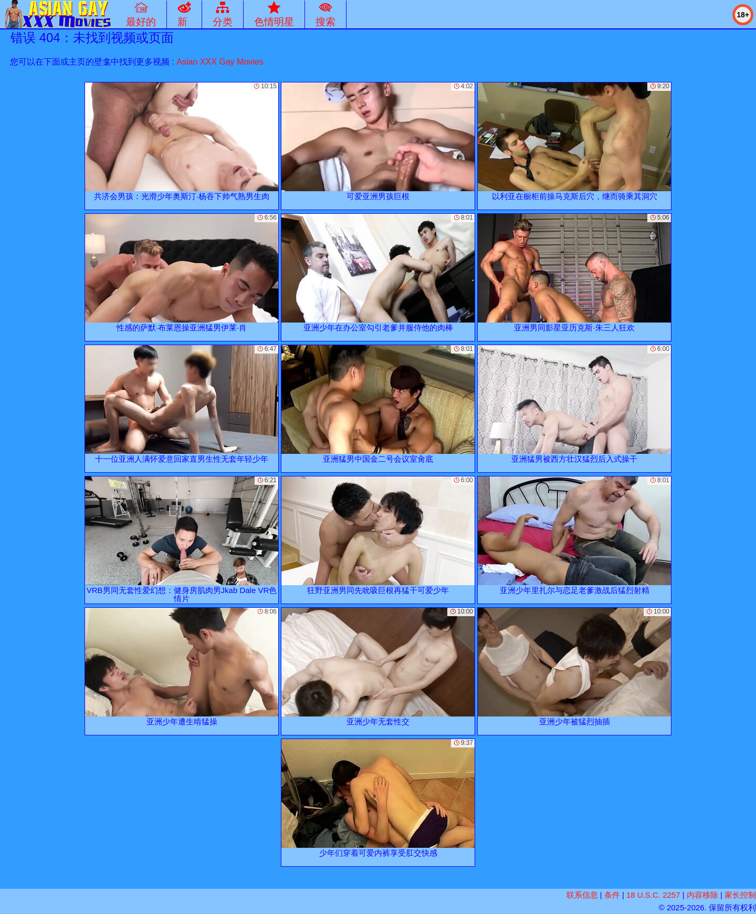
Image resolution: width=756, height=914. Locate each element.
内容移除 (702, 894)
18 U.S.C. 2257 (653, 894)
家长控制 (740, 894)
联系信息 (582, 894)
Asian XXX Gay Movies (219, 61)
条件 (612, 894)
